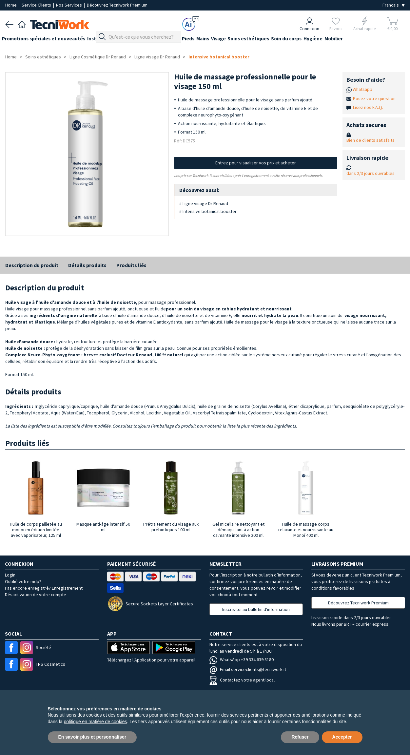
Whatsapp (362, 89)
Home (11, 5)
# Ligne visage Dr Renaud (203, 203)
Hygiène (343, 40)
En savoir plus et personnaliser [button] (92, 737)
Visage (238, 40)
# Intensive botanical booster (208, 211)
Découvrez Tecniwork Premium (117, 5)
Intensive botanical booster (218, 57)
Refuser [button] (299, 737)
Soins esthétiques (272, 40)
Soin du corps (313, 40)
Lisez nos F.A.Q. (368, 107)
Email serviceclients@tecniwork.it (247, 669)
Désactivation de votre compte (35, 595)
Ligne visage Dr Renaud (157, 57)
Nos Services (69, 5)
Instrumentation (113, 40)
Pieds (201, 40)
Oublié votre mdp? (23, 581)
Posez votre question (374, 98)
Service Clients (37, 5)
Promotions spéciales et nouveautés (46, 40)
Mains (219, 40)
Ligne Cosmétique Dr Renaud (97, 57)
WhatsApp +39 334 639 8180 (241, 659)
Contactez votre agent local (242, 680)
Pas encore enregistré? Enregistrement (44, 588)
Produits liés (131, 265)
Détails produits (87, 265)
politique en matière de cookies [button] (95, 721)
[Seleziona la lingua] (393, 5)
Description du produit (31, 265)
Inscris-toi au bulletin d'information (256, 609)
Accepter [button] (342, 737)
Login (10, 575)
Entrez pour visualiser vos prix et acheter (255, 163)
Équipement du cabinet (163, 40)
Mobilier (367, 40)
